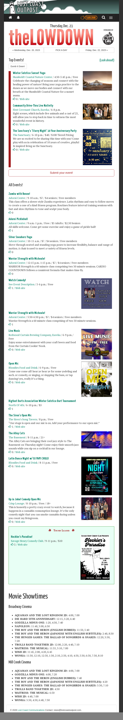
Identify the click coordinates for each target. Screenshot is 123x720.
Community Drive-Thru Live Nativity (33, 105)
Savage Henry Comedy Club (27, 541)
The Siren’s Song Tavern (23, 419)
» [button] (97, 50)
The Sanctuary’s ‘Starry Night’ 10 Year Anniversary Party (45, 131)
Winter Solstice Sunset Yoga (29, 73)
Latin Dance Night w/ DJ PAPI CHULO (29, 458)
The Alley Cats (17, 433)
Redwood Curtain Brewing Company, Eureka (34, 335)
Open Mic (14, 363)
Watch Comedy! (17, 280)
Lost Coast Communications (31, 710)
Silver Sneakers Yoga (20, 237)
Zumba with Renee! (19, 193)
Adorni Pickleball (18, 219)
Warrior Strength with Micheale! (27, 258)
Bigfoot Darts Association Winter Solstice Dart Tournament (42, 401)
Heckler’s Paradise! (21, 536)
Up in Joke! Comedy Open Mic (25, 499)
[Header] (61, 7)
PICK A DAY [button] (61, 50)
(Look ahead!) (107, 60)
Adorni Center (17, 198)
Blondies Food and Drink (23, 367)
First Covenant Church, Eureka (31, 109)
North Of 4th (16, 405)
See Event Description (21, 284)
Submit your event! (61, 172)
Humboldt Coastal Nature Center (32, 77)
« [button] (26, 50)
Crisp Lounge (17, 503)
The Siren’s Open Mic (20, 415)
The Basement (17, 437)
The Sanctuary (21, 135)
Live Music (14, 330)
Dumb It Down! (18, 66)
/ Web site (23, 99)
